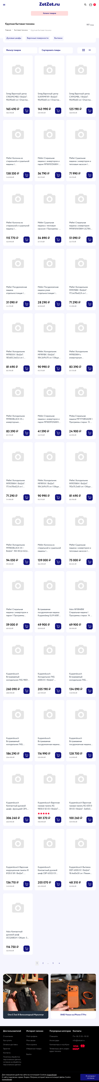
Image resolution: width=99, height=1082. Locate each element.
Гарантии (6, 1049)
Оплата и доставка (10, 1045)
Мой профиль (31, 1036)
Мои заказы (30, 1040)
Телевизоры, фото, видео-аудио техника (60, 1050)
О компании (8, 1036)
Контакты (7, 1053)
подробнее (51, 1075)
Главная (8, 30)
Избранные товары (34, 1049)
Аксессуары (54, 1040)
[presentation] (8, 996)
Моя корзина (31, 1045)
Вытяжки (58, 38)
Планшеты (54, 1036)
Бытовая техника (21, 30)
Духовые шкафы (13, 38)
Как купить (7, 1040)
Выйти (28, 1054)
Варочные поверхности (37, 38)
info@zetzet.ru (79, 1040)
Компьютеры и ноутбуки (59, 1045)
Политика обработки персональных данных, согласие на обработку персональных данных (12, 1061)
